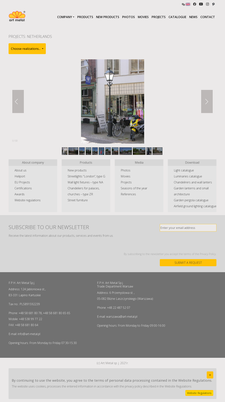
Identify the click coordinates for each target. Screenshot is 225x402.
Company (64, 17)
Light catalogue (184, 170)
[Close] (210, 374)
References (128, 194)
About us (20, 170)
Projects (159, 17)
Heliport (20, 176)
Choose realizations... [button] (26, 49)
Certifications (23, 188)
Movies (143, 17)
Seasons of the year (134, 188)
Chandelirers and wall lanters (193, 182)
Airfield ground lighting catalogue (195, 206)
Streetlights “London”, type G (86, 176)
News (193, 17)
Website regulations (28, 200)
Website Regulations (199, 393)
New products (107, 17)
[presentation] (188, 241)
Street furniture (78, 200)
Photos (128, 17)
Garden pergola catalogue (191, 200)
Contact (207, 17)
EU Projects (22, 182)
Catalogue (177, 17)
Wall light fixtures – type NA (85, 182)
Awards (20, 194)
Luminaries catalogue (188, 176)
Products (85, 17)
